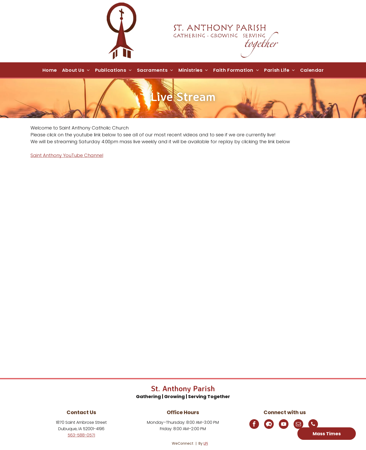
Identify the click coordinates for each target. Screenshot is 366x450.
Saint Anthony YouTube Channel (66, 155)
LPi (206, 443)
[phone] (313, 424)
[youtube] (283, 424)
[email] (298, 424)
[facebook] (254, 424)
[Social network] (269, 424)
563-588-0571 (81, 435)
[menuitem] (49, 70)
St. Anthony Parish (183, 388)
